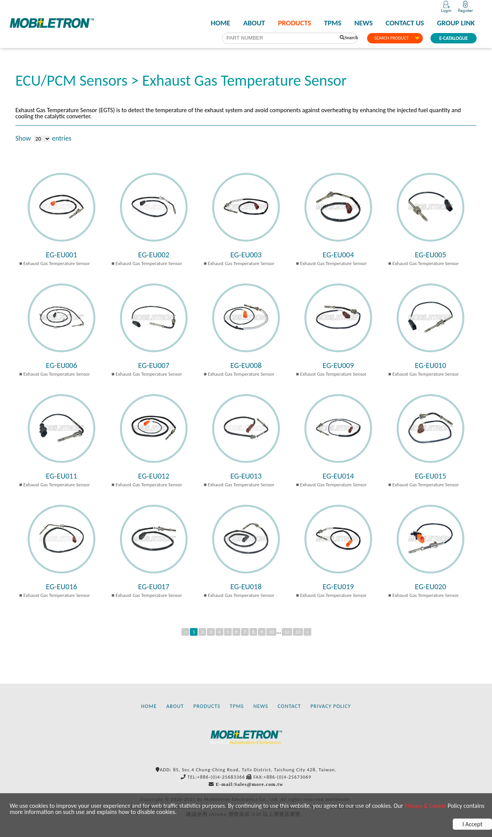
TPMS (332, 23)
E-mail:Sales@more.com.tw (249, 784)
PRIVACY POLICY (331, 706)
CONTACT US (405, 23)
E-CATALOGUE (453, 38)
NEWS (363, 23)
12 (286, 632)
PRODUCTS (294, 23)
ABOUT (254, 23)
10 (271, 632)
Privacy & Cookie (425, 805)
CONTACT (289, 706)
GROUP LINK (456, 23)
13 (298, 632)
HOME (220, 23)
